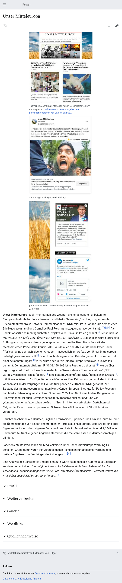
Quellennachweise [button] (22, 536)
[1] (102, 328)
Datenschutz (10, 578)
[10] (47, 374)
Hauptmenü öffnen (5, 6)
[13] (65, 453)
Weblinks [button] (15, 523)
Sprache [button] (6, 27)
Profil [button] (12, 486)
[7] (34, 360)
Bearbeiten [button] (118, 27)
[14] (69, 453)
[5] (99, 332)
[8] (96, 364)
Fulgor (53, 553)
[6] (37, 355)
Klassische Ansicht (30, 578)
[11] (115, 374)
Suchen (118, 6)
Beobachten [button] (110, 27)
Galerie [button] (13, 511)
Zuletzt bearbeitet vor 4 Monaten (26, 553)
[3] (106, 328)
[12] (26, 378)
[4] (109, 328)
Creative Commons (45, 573)
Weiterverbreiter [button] (21, 498)
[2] (104, 328)
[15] (58, 475)
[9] (98, 364)
